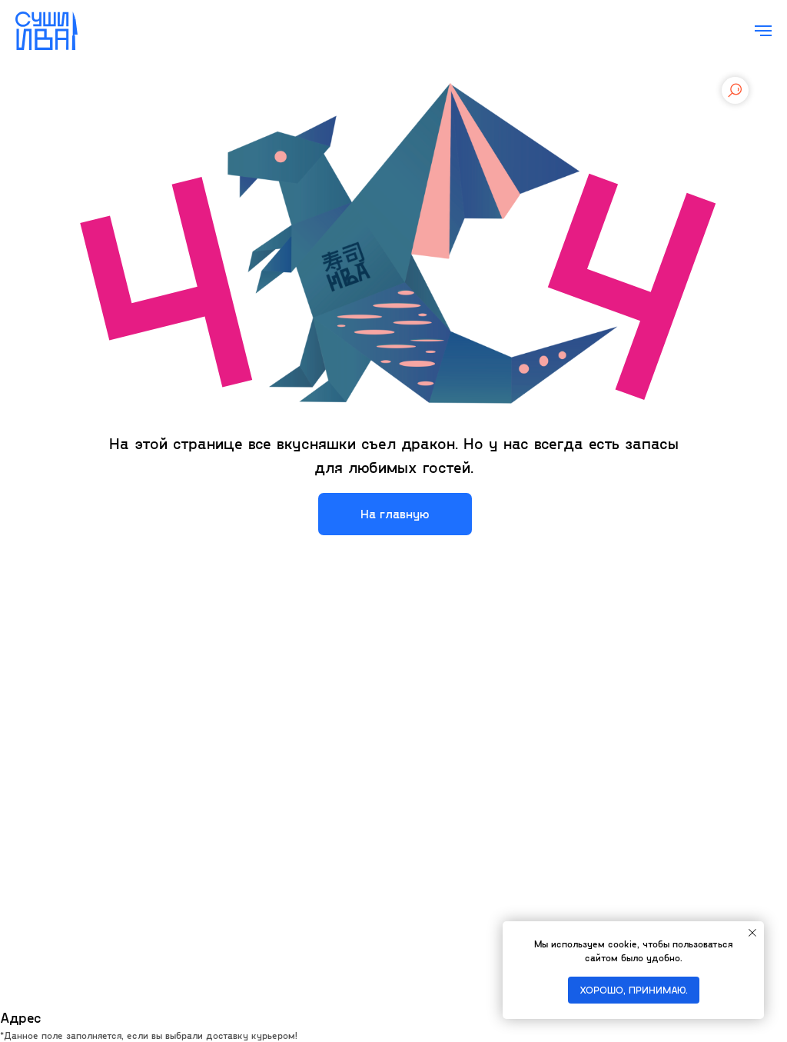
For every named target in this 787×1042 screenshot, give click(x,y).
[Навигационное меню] (763, 30)
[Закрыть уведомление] (752, 932)
